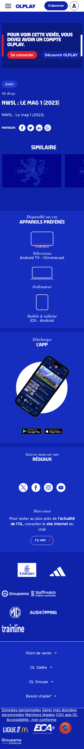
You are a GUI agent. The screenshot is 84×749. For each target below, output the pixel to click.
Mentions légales (40, 715)
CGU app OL (67, 715)
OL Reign (8, 93)
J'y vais (40, 540)
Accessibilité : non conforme (31, 720)
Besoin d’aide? (38, 696)
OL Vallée (38, 667)
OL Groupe (38, 682)
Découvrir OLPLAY (61, 55)
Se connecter (22, 55)
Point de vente (39, 653)
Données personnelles (21, 710)
